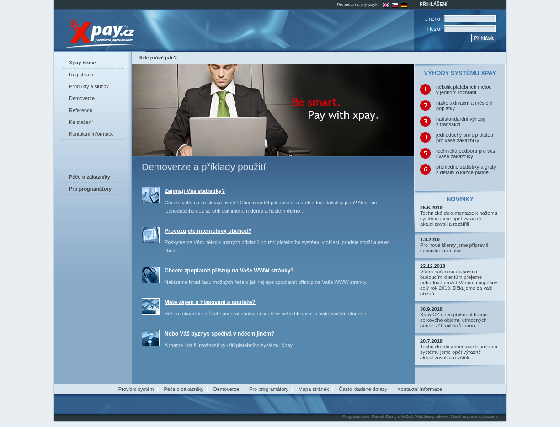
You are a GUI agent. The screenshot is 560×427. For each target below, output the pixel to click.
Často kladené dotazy (363, 389)
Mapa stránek (314, 389)
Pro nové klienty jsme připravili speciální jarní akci (454, 247)
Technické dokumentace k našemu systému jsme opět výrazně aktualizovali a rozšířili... (458, 352)
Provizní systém (136, 389)
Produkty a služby (89, 86)
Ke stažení (81, 122)
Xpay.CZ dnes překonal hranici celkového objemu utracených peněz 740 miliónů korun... (454, 320)
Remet (378, 416)
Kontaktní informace (91, 134)
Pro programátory (268, 389)
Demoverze (82, 98)
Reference (80, 110)
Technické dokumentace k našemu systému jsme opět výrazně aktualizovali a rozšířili (458, 218)
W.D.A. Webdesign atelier (424, 416)
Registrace (81, 74)
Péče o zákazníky (183, 389)
